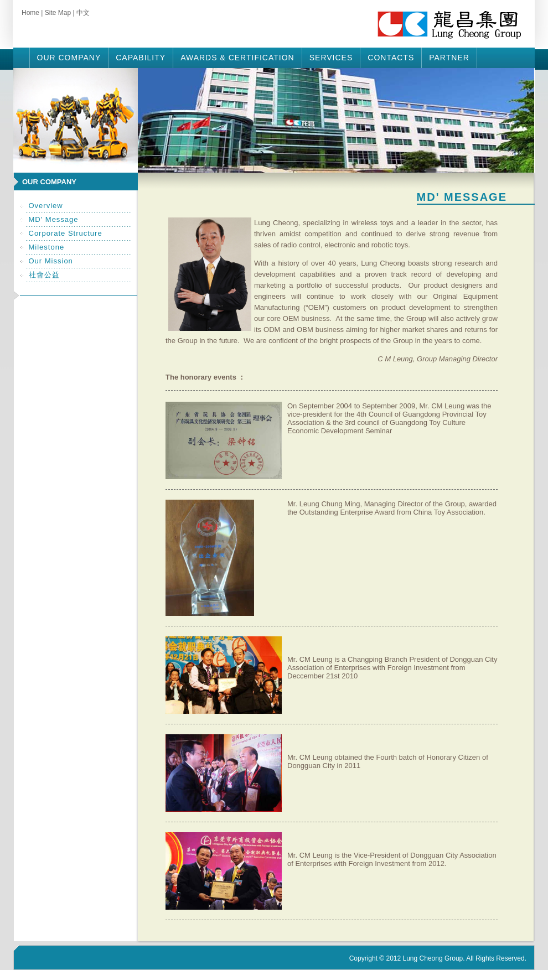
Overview (46, 205)
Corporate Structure (65, 233)
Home (30, 13)
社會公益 (44, 275)
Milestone (47, 247)
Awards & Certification (237, 57)
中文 (83, 13)
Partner (449, 57)
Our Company (69, 57)
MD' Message (54, 219)
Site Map (58, 13)
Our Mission (51, 261)
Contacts (391, 57)
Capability (141, 57)
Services (331, 57)
